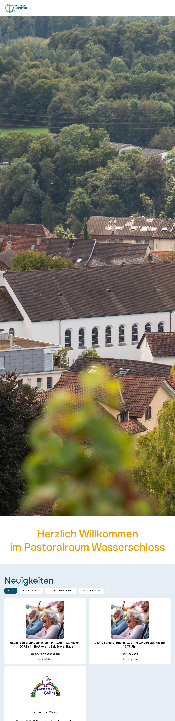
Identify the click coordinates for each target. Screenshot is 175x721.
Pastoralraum (91, 590)
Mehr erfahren (45, 659)
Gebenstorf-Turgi (61, 590)
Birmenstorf (31, 590)
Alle (10, 590)
